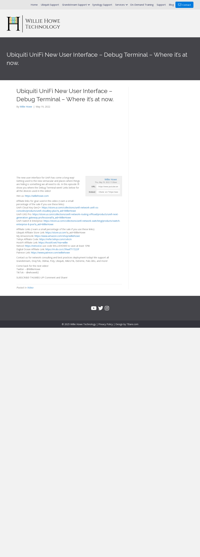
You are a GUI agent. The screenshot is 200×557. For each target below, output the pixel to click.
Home (34, 4)
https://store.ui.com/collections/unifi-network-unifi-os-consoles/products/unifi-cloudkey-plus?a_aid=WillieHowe (57, 209)
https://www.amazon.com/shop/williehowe (57, 235)
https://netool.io (33, 245)
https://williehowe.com (37, 195)
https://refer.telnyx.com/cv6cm (55, 239)
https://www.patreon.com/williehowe (50, 252)
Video (30, 287)
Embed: (92, 192)
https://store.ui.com (55, 232)
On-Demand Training (142, 4)
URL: (93, 186)
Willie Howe (111, 179)
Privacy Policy (105, 324)
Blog (171, 4)
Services (120, 4)
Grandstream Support (74, 4)
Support (161, 4)
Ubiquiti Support (50, 4)
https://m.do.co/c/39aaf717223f (62, 249)
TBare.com (132, 324)
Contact (184, 4)
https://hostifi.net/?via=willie (53, 242)
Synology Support (102, 4)
